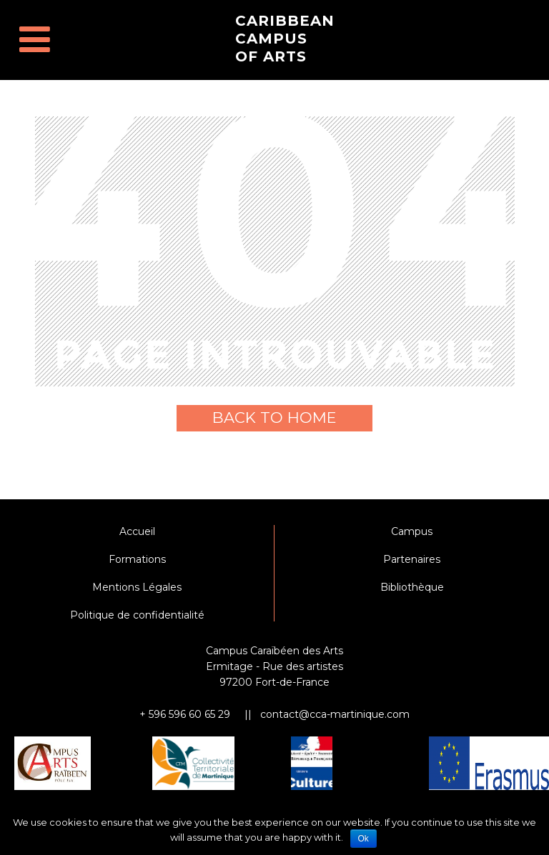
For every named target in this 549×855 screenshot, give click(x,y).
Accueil (137, 531)
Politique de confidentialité (137, 615)
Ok (363, 839)
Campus (411, 531)
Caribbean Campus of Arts (285, 38)
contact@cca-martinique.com (335, 714)
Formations (137, 559)
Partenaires (411, 559)
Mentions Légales (137, 587)
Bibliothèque (412, 587)
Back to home (274, 417)
